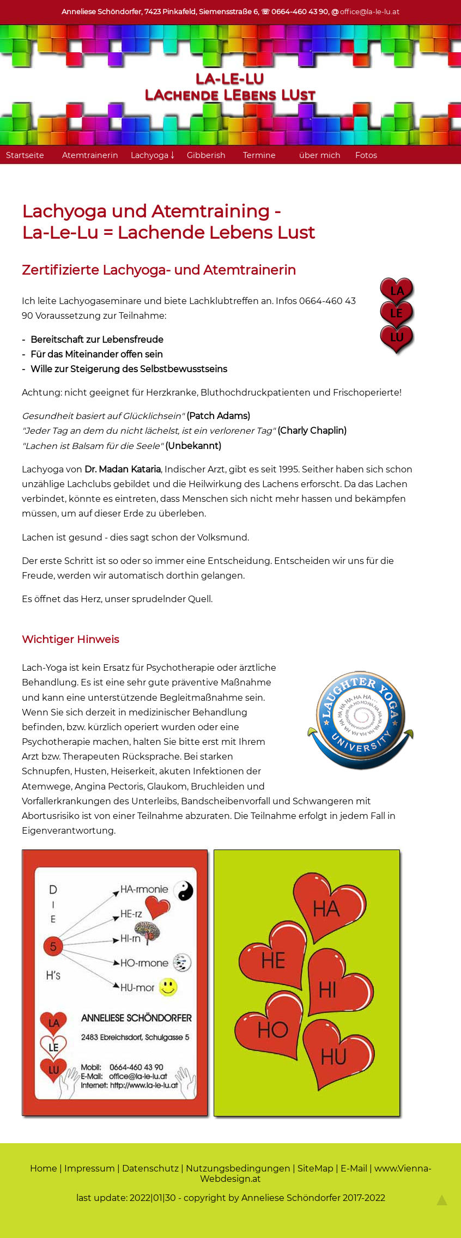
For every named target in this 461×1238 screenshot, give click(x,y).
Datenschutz (150, 1168)
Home (43, 1168)
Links (72, 173)
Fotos (366, 155)
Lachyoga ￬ (152, 155)
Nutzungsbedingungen (238, 1168)
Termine (259, 155)
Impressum (89, 1168)
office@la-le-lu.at (369, 11)
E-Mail (354, 1168)
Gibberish (206, 155)
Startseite (25, 155)
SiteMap (315, 1168)
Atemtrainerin (90, 155)
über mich (320, 155)
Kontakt (22, 173)
